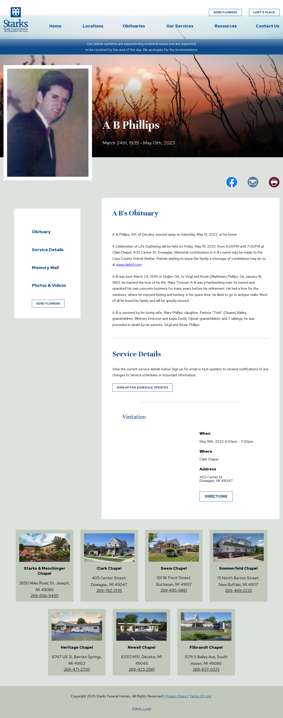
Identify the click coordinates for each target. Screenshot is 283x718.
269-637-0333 (206, 669)
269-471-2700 (77, 669)
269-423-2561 (142, 669)
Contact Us (267, 26)
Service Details (48, 249)
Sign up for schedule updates (142, 387)
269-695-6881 (174, 590)
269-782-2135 (109, 590)
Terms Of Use (200, 696)
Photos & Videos (49, 285)
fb (231, 182)
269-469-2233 (238, 590)
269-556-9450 (44, 595)
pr (274, 182)
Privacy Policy (176, 696)
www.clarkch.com (129, 264)
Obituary (41, 232)
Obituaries (134, 26)
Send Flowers (225, 12)
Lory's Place (264, 12)
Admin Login (141, 708)
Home (55, 26)
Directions (216, 496)
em (253, 182)
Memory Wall (45, 267)
